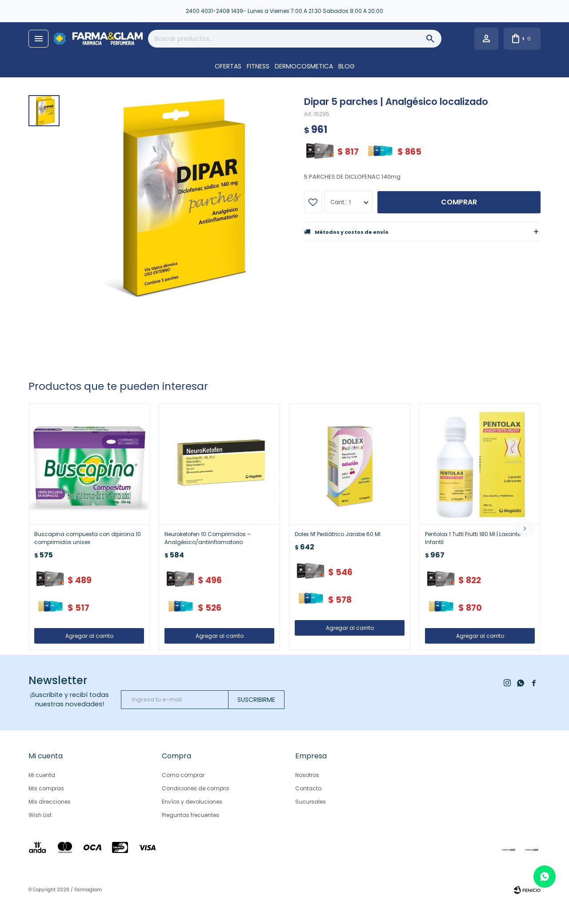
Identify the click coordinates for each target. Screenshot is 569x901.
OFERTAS (228, 66)
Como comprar (183, 775)
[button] (525, 528)
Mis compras (46, 788)
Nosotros (307, 775)
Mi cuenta (41, 775)
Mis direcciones (49, 801)
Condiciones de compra (195, 788)
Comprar (459, 202)
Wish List (40, 815)
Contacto (308, 788)
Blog (346, 66)
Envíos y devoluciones (192, 801)
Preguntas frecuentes (190, 815)
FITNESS (258, 66)
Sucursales (310, 801)
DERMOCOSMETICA (304, 66)
